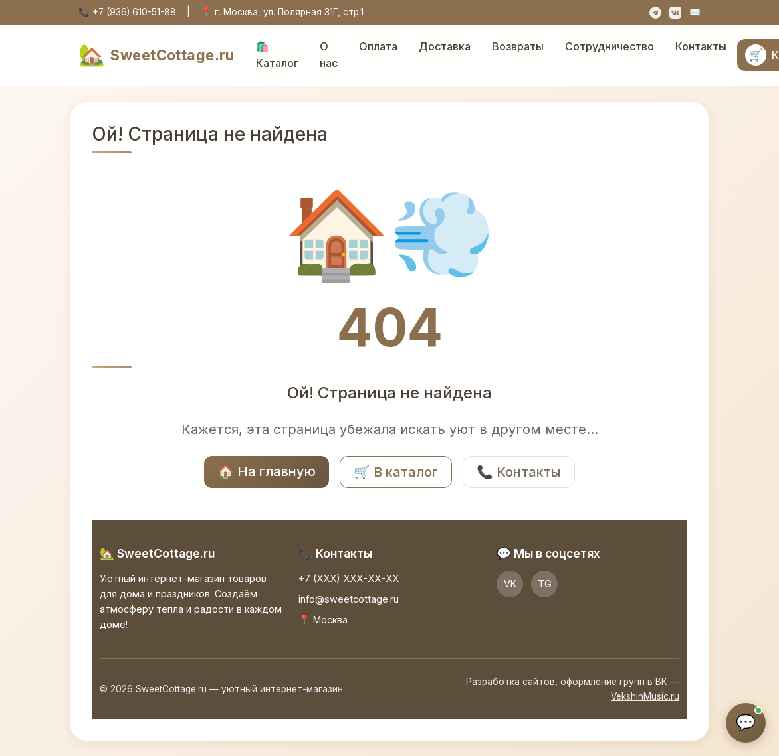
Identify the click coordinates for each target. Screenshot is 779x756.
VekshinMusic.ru (645, 696)
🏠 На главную (266, 471)
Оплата (378, 46)
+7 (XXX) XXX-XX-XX (348, 578)
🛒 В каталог (396, 472)
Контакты (700, 46)
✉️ (695, 12)
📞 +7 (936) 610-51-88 (127, 12)
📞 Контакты (519, 472)
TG (545, 583)
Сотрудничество (609, 46)
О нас (329, 55)
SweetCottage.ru (156, 55)
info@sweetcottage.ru (348, 599)
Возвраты (518, 46)
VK (510, 583)
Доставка (445, 46)
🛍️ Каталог (277, 55)
